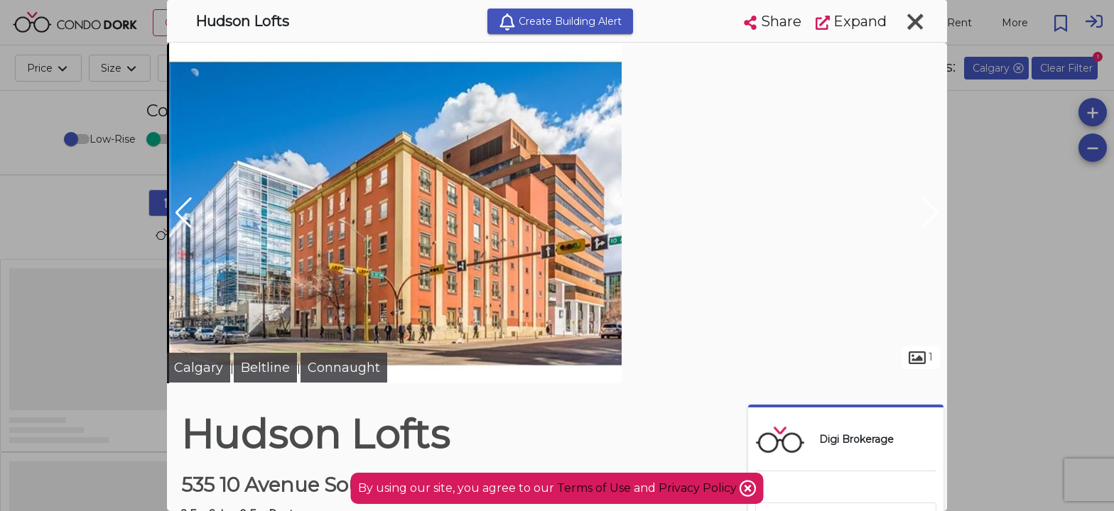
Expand (851, 21)
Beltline (265, 367)
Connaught (344, 367)
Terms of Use (594, 488)
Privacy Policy (699, 488)
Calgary (198, 367)
